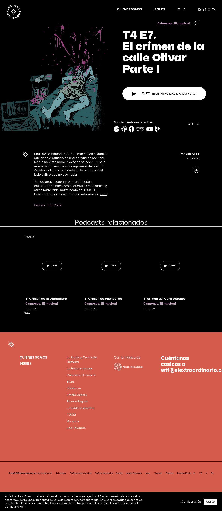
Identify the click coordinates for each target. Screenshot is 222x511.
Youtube (158, 480)
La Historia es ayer (80, 375)
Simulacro (74, 395)
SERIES (160, 9)
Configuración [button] (191, 501)
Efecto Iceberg (77, 402)
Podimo (169, 480)
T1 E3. (170, 272)
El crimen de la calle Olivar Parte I (164, 102)
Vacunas (73, 428)
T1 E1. (52, 272)
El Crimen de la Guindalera (46, 306)
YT (204, 9)
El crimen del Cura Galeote (164, 306)
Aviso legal (61, 480)
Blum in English (77, 408)
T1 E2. (111, 272)
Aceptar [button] (210, 501)
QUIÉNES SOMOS (129, 9)
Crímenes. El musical (173, 31)
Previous (29, 244)
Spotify (119, 480)
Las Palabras (76, 435)
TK (213, 9)
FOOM (71, 422)
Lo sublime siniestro (80, 415)
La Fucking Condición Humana (82, 367)
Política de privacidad (80, 480)
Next (27, 319)
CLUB (181, 9)
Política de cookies (104, 480)
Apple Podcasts (134, 480)
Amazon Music (184, 480)
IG (199, 9)
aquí (103, 201)
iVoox (148, 480)
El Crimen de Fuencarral (103, 306)
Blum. (71, 389)
